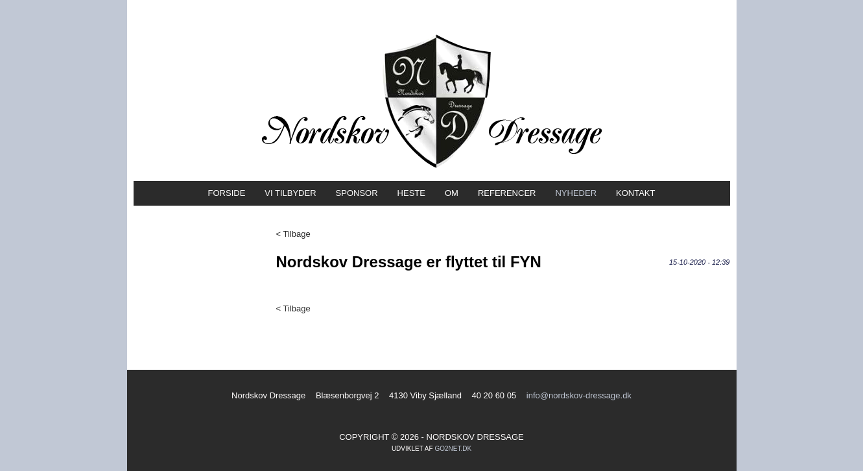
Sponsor (357, 193)
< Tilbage (293, 234)
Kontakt (635, 193)
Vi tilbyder (290, 193)
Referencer (507, 193)
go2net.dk (452, 448)
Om (451, 193)
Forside (227, 193)
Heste (411, 193)
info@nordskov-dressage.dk (579, 395)
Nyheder (576, 193)
